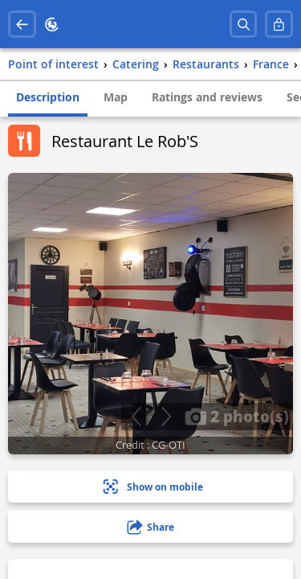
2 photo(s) (237, 415)
